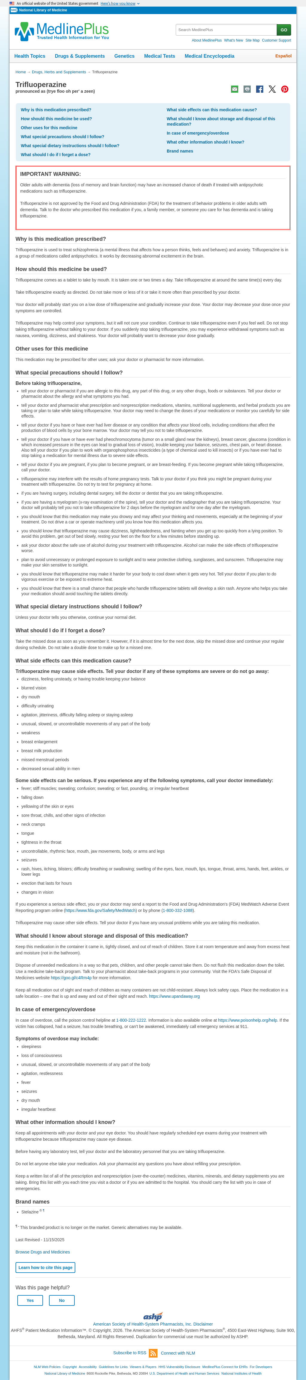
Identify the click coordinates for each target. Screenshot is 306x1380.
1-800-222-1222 (131, 1020)
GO (284, 30)
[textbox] (227, 30)
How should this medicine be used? (56, 118)
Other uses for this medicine (49, 127)
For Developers (261, 1367)
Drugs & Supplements (80, 56)
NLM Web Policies (47, 1367)
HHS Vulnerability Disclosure (179, 1367)
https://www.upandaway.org (174, 996)
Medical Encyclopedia (209, 56)
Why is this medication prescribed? (56, 109)
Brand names (180, 151)
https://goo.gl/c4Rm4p (71, 977)
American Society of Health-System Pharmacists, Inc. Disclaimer (153, 1324)
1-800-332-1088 (178, 910)
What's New (233, 40)
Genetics (124, 56)
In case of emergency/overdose (198, 133)
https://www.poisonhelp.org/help (247, 1020)
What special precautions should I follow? (62, 136)
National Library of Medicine (43, 10)
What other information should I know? (205, 142)
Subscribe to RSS (135, 1353)
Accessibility (88, 1367)
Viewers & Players (143, 1367)
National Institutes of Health (241, 1373)
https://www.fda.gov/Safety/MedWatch (100, 910)
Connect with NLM (178, 1353)
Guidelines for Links (113, 1367)
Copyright (70, 1367)
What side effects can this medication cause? (212, 109)
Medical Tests (159, 56)
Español (284, 56)
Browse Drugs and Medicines (43, 1252)
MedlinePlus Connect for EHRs (224, 1367)
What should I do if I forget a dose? (56, 154)
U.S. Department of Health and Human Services (184, 1373)
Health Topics (29, 56)
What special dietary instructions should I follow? (70, 145)
